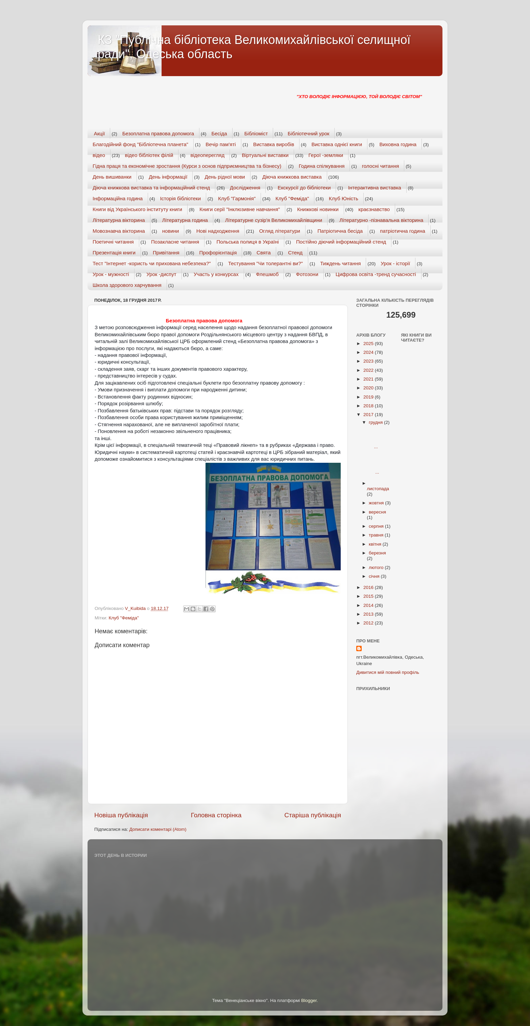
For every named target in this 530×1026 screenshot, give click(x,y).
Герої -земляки (326, 155)
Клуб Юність (343, 198)
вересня (377, 512)
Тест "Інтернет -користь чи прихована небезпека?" (152, 263)
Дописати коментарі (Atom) (157, 829)
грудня (376, 422)
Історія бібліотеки (180, 198)
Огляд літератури (279, 231)
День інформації (168, 177)
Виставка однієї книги (336, 144)
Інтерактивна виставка (374, 187)
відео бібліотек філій (149, 155)
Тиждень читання (340, 263)
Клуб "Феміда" (292, 198)
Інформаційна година (118, 198)
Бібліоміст (256, 133)
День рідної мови (225, 177)
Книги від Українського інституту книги (137, 209)
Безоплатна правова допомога (158, 133)
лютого (377, 567)
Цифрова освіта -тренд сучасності (376, 274)
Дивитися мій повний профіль (387, 672)
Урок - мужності (111, 274)
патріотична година (402, 231)
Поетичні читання (113, 242)
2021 (369, 379)
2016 (369, 587)
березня (377, 552)
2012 (369, 622)
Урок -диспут (161, 274)
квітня (376, 544)
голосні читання (380, 166)
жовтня (377, 502)
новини (170, 231)
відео (99, 155)
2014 (369, 605)
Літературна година (185, 220)
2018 (369, 405)
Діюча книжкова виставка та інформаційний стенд (151, 187)
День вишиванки (112, 177)
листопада (378, 488)
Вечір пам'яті (221, 144)
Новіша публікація (121, 815)
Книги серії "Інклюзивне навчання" (239, 209)
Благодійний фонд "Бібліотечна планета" (140, 144)
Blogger (309, 1000)
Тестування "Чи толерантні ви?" (265, 263)
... (378, 438)
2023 (369, 361)
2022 (369, 370)
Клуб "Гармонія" (237, 198)
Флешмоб (267, 274)
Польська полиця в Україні (248, 242)
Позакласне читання (175, 242)
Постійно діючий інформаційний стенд (341, 242)
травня (377, 535)
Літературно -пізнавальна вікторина (381, 220)
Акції (99, 133)
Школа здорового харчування (127, 285)
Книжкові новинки (317, 209)
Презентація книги (114, 252)
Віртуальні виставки (265, 155)
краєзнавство (374, 209)
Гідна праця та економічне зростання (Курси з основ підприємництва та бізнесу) (187, 166)
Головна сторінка (216, 815)
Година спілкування (322, 166)
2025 (369, 343)
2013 (369, 614)
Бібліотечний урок (308, 133)
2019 (369, 397)
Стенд (295, 252)
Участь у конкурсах (216, 274)
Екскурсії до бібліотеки (304, 187)
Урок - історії (395, 263)
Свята (264, 252)
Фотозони (307, 274)
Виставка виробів (273, 144)
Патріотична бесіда (340, 231)
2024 (369, 352)
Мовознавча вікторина (119, 231)
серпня (377, 526)
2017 (369, 414)
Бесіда (219, 133)
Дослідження (245, 187)
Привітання (166, 252)
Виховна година (397, 144)
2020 (369, 387)
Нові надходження (217, 231)
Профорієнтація (218, 252)
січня (375, 576)
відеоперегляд (208, 155)
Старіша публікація (312, 815)
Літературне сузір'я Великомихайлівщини (273, 220)
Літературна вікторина (119, 220)
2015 (369, 596)
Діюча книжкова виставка (291, 177)
